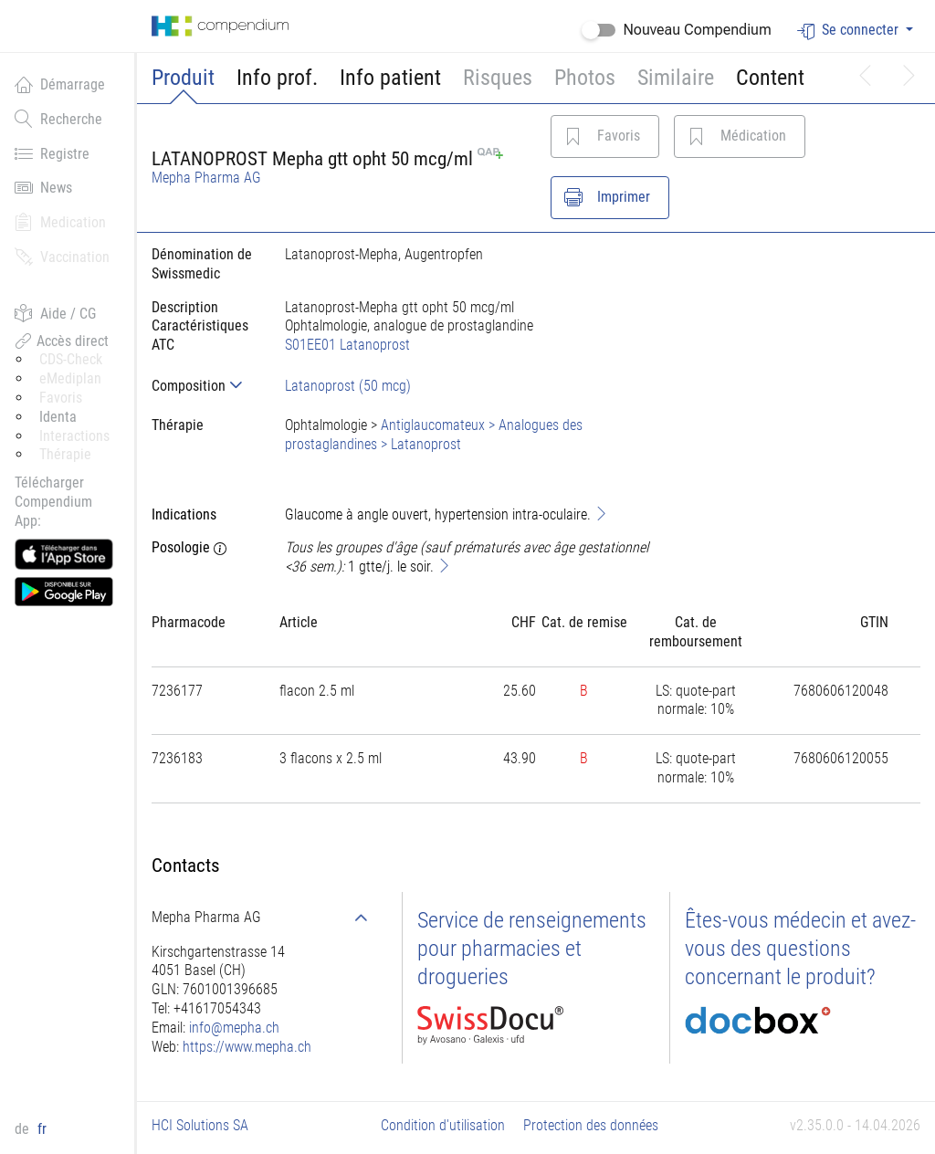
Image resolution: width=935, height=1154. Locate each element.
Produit (183, 77)
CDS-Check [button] (70, 359)
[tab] (204, 386)
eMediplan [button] (70, 378)
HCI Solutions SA (200, 1125)
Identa (58, 416)
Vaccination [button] (62, 256)
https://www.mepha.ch (247, 1046)
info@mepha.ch (234, 1027)
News (43, 187)
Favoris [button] (60, 397)
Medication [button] (60, 222)
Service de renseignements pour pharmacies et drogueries (531, 948)
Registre (52, 153)
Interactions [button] (74, 436)
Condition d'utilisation (443, 1125)
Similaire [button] (675, 77)
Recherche (58, 119)
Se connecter (849, 30)
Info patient (390, 77)
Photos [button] (584, 77)
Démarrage (60, 84)
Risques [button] (497, 77)
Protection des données (590, 1125)
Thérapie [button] (65, 454)
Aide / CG (55, 313)
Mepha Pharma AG (206, 177)
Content (770, 77)
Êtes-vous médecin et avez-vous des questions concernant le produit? (800, 948)
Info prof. (277, 77)
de (24, 1129)
